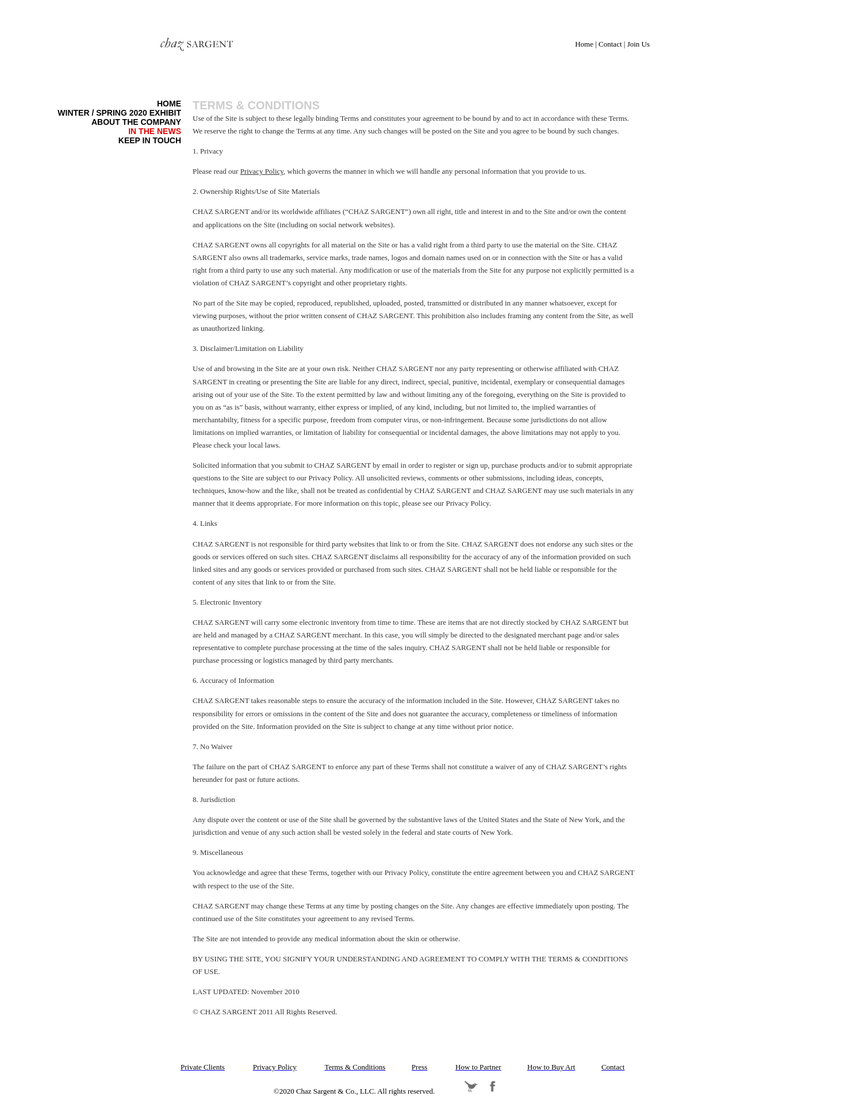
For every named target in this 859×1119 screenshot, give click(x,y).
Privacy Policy (261, 171)
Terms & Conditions (256, 105)
